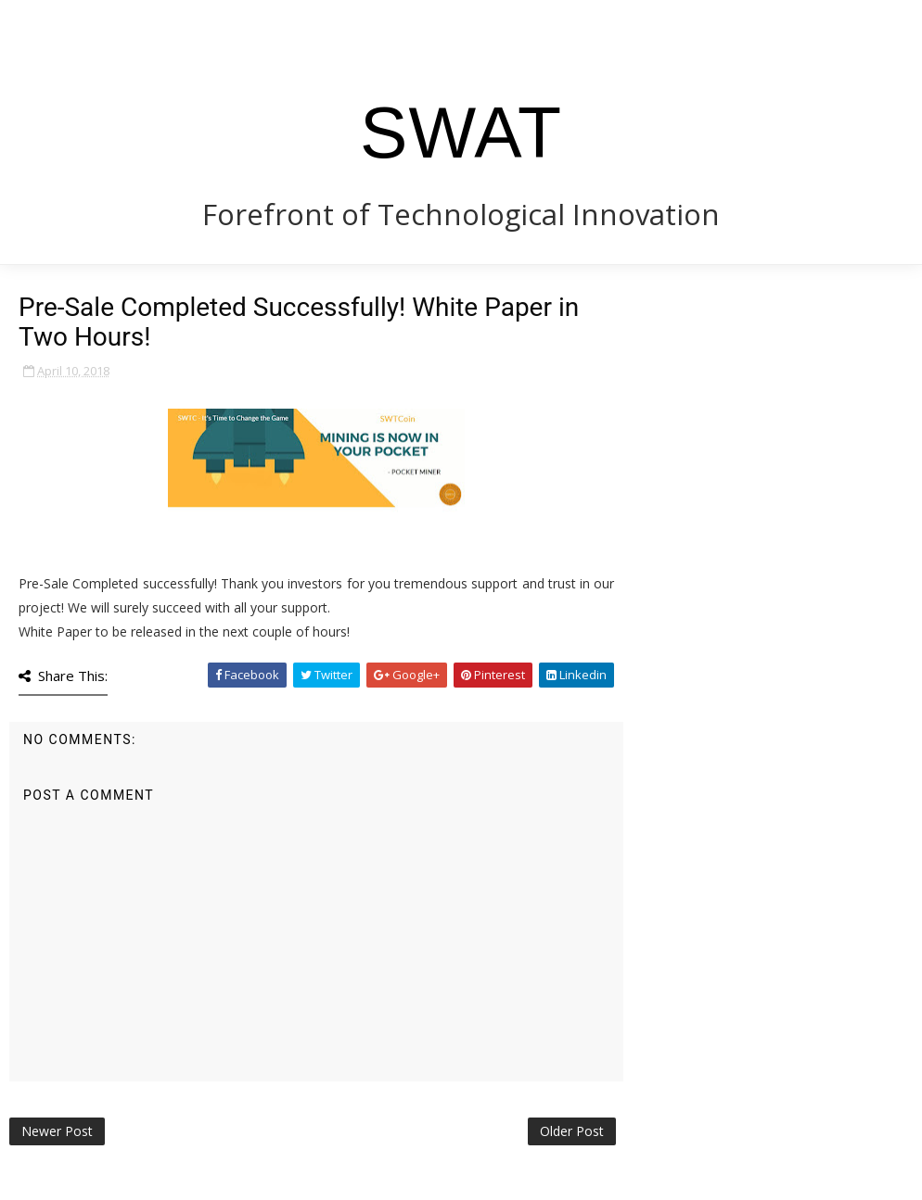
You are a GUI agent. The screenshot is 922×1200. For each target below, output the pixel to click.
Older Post (572, 1131)
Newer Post (57, 1131)
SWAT (461, 132)
